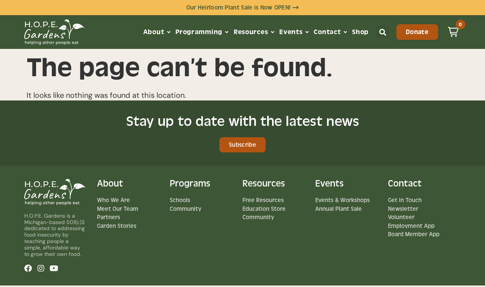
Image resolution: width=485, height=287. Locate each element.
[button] (382, 33)
